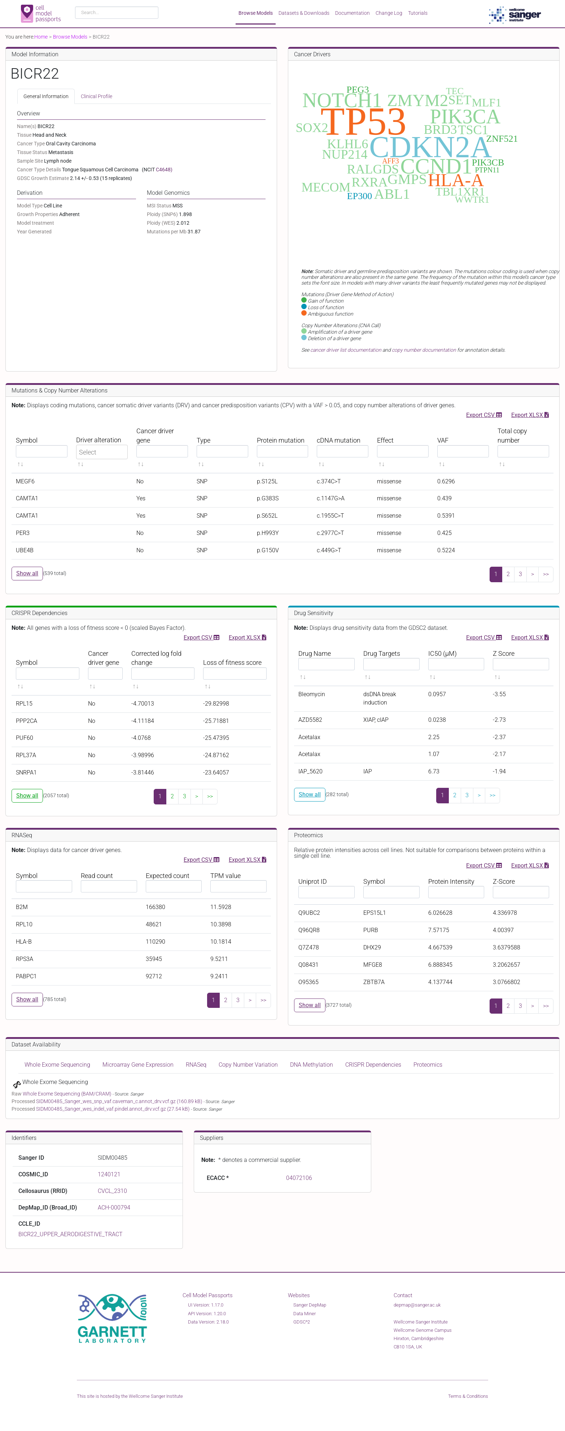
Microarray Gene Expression (138, 1064)
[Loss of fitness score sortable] (235, 670)
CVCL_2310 (112, 1191)
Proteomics (427, 1064)
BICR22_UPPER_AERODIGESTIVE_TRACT (70, 1234)
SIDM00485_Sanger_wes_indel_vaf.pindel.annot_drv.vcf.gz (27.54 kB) (113, 1109)
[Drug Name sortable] (326, 665)
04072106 (299, 1178)
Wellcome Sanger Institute (156, 1396)
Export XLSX (530, 414)
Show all (27, 573)
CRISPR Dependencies (373, 1064)
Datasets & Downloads (304, 13)
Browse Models (255, 13)
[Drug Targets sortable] (391, 665)
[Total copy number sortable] (523, 447)
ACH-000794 (114, 1207)
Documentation (352, 13)
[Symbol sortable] (42, 447)
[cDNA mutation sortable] (342, 447)
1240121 (109, 1174)
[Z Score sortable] (521, 665)
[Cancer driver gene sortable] (162, 447)
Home (41, 37)
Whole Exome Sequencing (57, 1064)
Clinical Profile (96, 96)
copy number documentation (424, 350)
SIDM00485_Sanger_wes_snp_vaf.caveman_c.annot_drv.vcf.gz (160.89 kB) (119, 1101)
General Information (46, 96)
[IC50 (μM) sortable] (456, 665)
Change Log (389, 13)
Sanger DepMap (309, 1305)
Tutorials (418, 13)
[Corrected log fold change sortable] (163, 670)
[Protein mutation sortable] (283, 447)
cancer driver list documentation (345, 350)
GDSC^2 (301, 1322)
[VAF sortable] (463, 447)
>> (546, 574)
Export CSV (484, 414)
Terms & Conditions (468, 1396)
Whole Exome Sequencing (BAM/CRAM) (68, 1094)
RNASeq (196, 1064)
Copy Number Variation (248, 1064)
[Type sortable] (222, 447)
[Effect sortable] (403, 447)
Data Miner (304, 1313)
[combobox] (116, 12)
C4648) (164, 169)
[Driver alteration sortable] (102, 447)
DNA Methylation (311, 1064)
